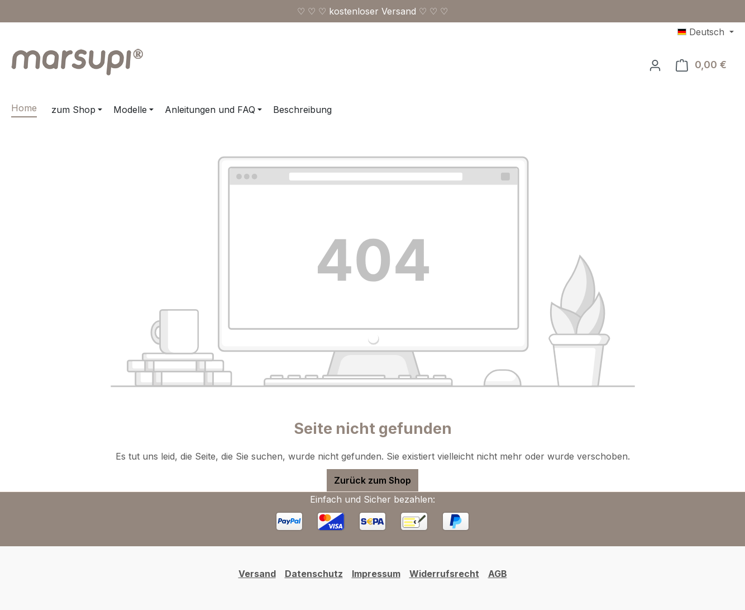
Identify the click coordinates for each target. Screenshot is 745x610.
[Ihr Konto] (655, 65)
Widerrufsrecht (444, 573)
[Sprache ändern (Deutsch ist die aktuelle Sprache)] (705, 31)
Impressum (376, 573)
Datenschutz (314, 573)
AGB (497, 573)
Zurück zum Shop (372, 480)
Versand (257, 573)
